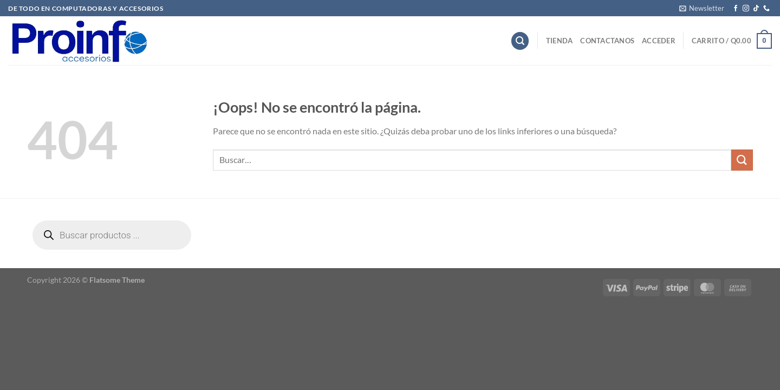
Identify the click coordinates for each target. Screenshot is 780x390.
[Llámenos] (766, 8)
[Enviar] (742, 160)
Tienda (559, 40)
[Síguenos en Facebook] (735, 8)
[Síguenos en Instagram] (746, 8)
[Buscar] (520, 41)
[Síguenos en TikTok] (756, 8)
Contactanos (607, 40)
